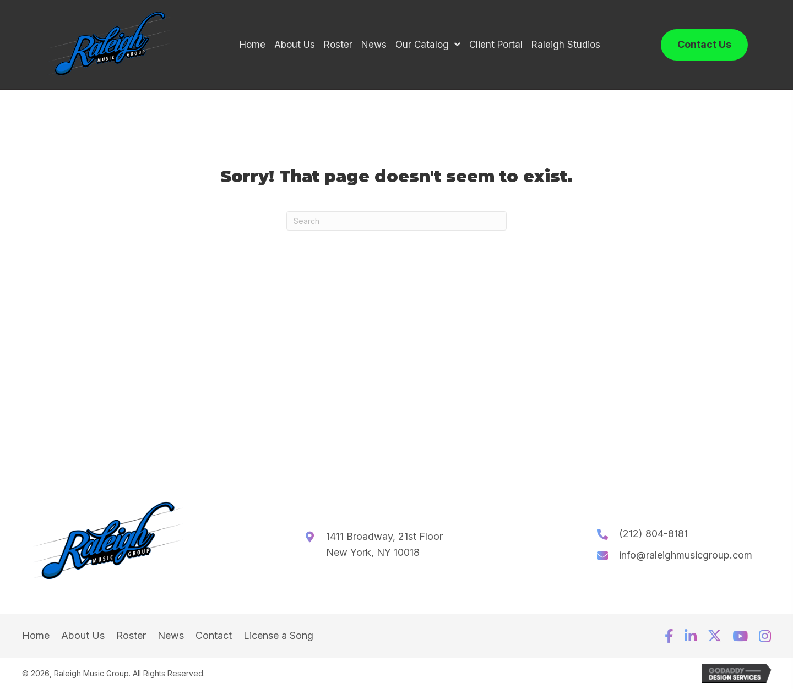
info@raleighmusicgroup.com (685, 555)
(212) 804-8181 (653, 533)
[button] (669, 636)
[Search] (396, 221)
